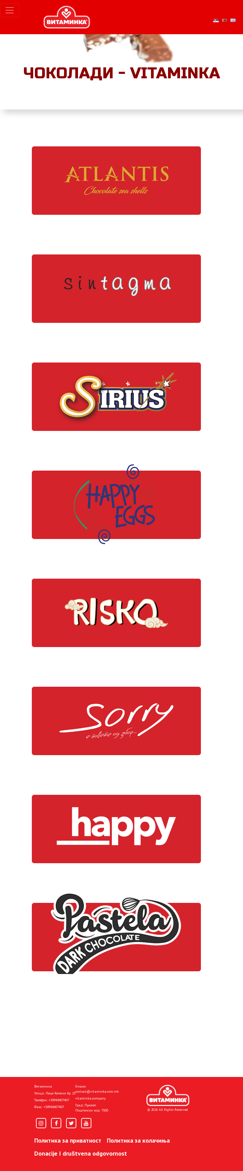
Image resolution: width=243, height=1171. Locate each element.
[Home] (167, 1095)
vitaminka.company (90, 1098)
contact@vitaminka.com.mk (97, 1091)
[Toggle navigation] (9, 10)
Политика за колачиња (138, 1140)
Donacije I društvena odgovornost (80, 1153)
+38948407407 (59, 1100)
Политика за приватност (67, 1140)
